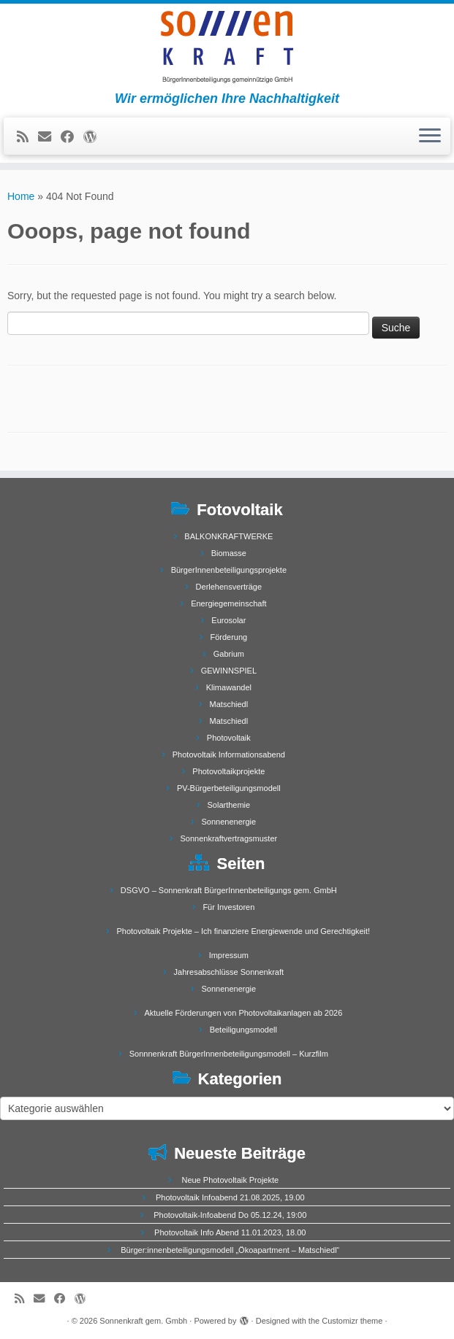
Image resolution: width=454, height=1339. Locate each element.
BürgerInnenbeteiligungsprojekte (229, 570)
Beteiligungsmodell (243, 1029)
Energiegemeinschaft (228, 603)
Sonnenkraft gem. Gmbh (143, 1320)
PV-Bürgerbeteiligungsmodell (229, 788)
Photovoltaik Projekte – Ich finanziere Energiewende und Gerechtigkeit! (243, 931)
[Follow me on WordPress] (94, 137)
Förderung (228, 637)
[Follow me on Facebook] (72, 137)
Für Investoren (228, 907)
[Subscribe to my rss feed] (27, 137)
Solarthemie (228, 804)
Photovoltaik (229, 737)
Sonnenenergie (229, 821)
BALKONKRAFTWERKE (228, 536)
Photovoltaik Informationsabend (229, 754)
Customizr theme (352, 1320)
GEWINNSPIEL (229, 670)
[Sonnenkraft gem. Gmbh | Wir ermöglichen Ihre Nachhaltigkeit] (227, 47)
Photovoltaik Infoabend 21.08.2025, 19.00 (230, 1197)
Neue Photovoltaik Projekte (230, 1180)
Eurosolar (228, 620)
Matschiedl (229, 704)
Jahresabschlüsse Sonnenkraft (229, 972)
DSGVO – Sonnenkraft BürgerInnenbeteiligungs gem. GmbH (229, 890)
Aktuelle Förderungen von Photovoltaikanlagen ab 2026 (243, 1012)
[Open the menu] (430, 136)
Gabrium (228, 653)
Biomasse (228, 553)
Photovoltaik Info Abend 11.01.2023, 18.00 (230, 1232)
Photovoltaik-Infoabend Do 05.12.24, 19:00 (230, 1215)
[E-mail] (49, 137)
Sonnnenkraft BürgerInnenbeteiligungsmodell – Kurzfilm (228, 1053)
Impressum (229, 955)
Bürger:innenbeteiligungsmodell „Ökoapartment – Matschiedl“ (230, 1250)
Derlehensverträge (229, 586)
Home (20, 196)
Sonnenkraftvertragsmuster (229, 838)
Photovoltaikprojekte (228, 771)
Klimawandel (228, 687)
